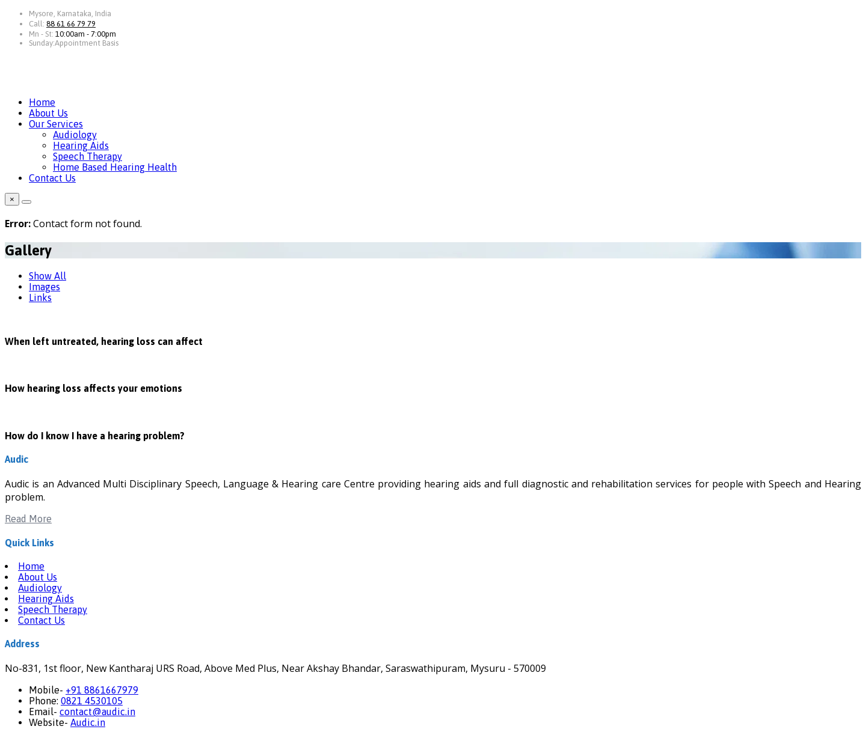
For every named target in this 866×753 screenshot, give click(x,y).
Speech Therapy (87, 156)
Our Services (56, 123)
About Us (48, 113)
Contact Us (52, 177)
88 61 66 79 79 (71, 23)
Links (40, 297)
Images (44, 286)
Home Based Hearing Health (115, 167)
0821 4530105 (92, 700)
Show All (47, 275)
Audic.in (87, 722)
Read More (28, 518)
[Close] (26, 202)
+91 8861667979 (102, 689)
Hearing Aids (81, 145)
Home (42, 102)
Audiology (75, 134)
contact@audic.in (97, 711)
